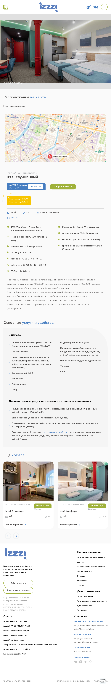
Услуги (80, 562)
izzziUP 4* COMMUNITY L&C (16, 626)
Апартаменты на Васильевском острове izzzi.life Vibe (30, 645)
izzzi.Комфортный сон (55, 432)
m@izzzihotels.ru (82, 652)
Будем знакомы (84, 571)
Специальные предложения (91, 557)
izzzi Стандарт (14, 511)
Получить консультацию (18, 590)
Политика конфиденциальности (72, 681)
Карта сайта (101, 681)
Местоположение (14, 106)
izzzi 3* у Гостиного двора (16, 631)
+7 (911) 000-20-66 (83, 639)
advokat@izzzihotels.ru (86, 642)
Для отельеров (84, 606)
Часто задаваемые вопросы (91, 567)
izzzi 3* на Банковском (17, 505)
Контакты (82, 581)
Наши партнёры (85, 596)
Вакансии (82, 610)
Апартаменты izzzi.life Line (16, 649)
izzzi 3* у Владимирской (15, 635)
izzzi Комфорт (68, 511)
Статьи (80, 585)
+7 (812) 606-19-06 (83, 626)
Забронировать (63, 187)
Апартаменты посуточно (15, 621)
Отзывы (81, 576)
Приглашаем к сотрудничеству (92, 601)
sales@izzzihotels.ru (84, 629)
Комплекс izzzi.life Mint (14, 654)
